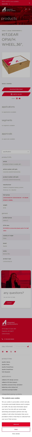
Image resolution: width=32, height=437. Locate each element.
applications (6, 376)
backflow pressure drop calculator (12, 384)
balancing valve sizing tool (10, 387)
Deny (16, 429)
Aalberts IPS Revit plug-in (9, 382)
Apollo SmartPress (7, 369)
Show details (16, 433)
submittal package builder (9, 389)
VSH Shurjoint (6, 372)
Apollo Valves (6, 362)
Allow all (16, 424)
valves (4, 30)
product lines (7, 359)
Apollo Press (5, 364)
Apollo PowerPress (7, 367)
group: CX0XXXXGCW (14, 30)
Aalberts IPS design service (10, 379)
